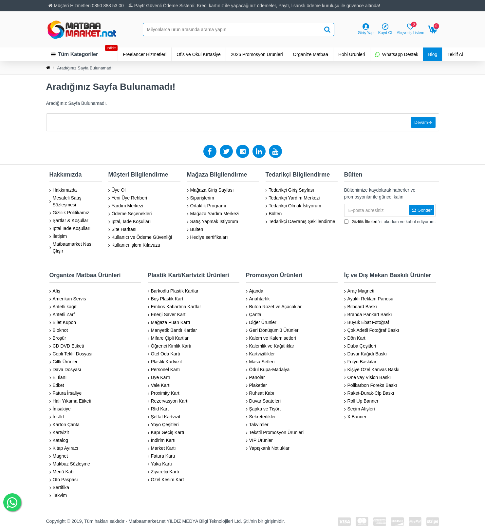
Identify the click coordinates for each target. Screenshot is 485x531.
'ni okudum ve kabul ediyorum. (390, 221)
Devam (421, 122)
